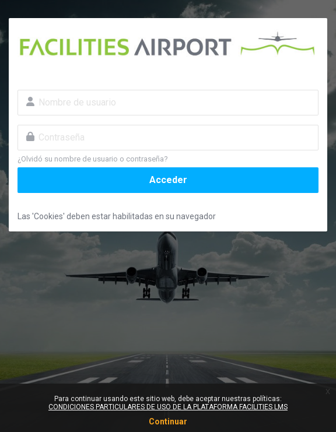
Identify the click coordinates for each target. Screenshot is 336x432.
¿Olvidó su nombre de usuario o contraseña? (93, 158)
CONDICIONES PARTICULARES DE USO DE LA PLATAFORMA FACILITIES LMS (168, 407)
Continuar (168, 421)
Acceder (168, 179)
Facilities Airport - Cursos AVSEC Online (168, 44)
